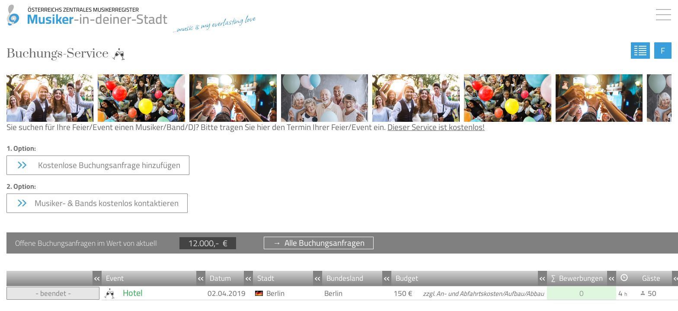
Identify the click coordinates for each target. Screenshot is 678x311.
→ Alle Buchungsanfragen (319, 243)
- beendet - (53, 293)
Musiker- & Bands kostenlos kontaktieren (97, 203)
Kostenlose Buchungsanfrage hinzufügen (98, 165)
